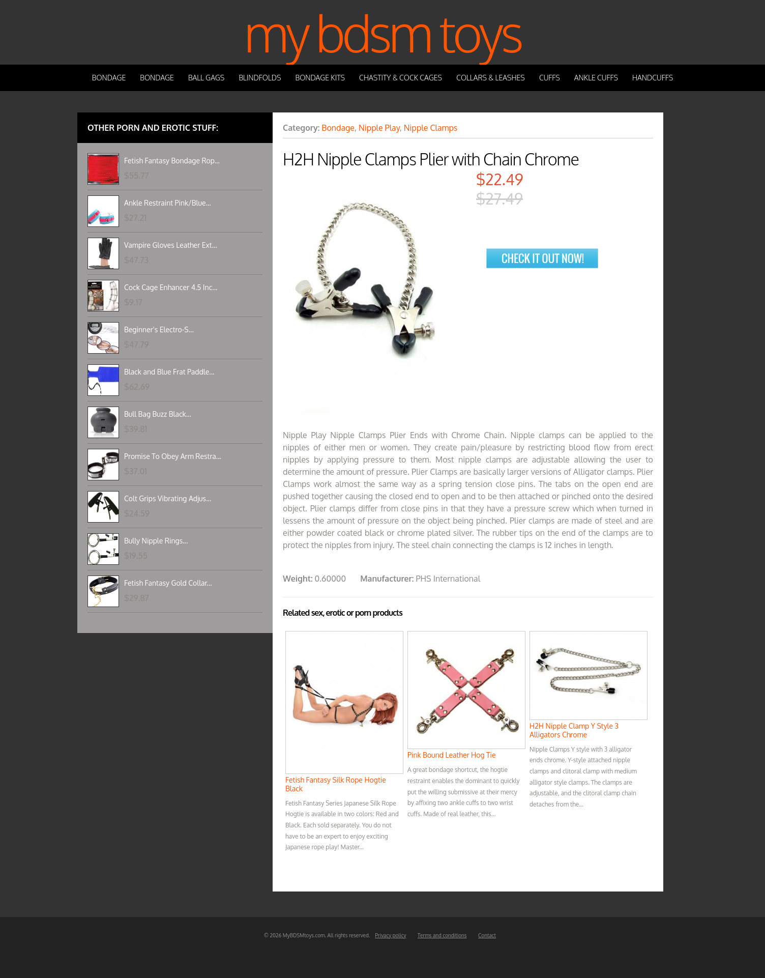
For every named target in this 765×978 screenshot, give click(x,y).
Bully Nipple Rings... (156, 540)
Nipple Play (379, 128)
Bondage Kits (320, 77)
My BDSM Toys (382, 32)
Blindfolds (260, 77)
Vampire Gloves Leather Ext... (170, 245)
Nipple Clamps (430, 128)
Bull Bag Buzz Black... (157, 414)
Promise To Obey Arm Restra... (172, 456)
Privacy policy (390, 935)
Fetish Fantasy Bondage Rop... (172, 160)
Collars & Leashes (490, 77)
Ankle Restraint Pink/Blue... (167, 202)
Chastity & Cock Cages (400, 77)
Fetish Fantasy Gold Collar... (168, 583)
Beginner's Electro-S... (159, 329)
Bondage (109, 77)
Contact (487, 935)
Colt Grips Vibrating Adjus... (167, 498)
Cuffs (549, 77)
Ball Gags (206, 77)
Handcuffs (652, 77)
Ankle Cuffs (596, 77)
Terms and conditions (442, 935)
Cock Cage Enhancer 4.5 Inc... (170, 287)
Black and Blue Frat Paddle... (169, 371)
